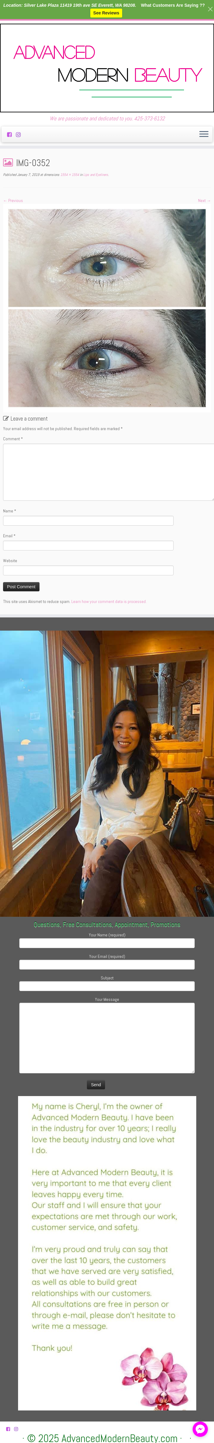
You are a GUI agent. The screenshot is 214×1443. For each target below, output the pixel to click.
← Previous (13, 200)
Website (10, 560)
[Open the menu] (203, 134)
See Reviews (106, 12)
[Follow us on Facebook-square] (11, 134)
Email (9, 536)
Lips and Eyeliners (95, 174)
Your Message (107, 1019)
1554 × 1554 (69, 174)
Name (9, 511)
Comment (13, 438)
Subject (107, 982)
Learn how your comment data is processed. (109, 601)
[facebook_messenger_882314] (200, 1429)
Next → (204, 200)
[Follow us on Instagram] (20, 134)
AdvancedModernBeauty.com (120, 1438)
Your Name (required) (107, 939)
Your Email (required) (107, 961)
